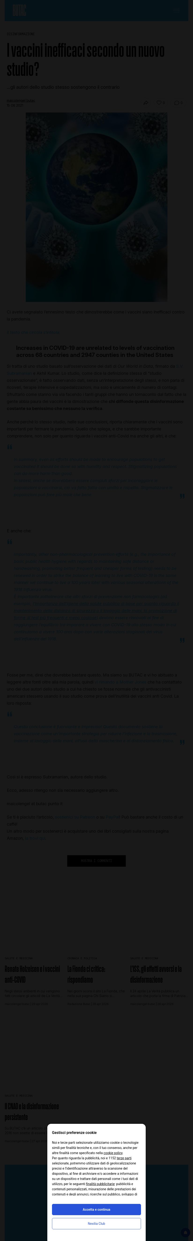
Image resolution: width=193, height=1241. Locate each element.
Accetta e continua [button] (96, 1209)
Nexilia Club (96, 1224)
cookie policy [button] (113, 1153)
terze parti (124, 1158)
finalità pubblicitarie (100, 1184)
